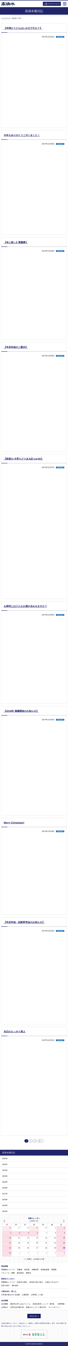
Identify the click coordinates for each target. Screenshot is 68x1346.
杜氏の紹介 (5, 1285)
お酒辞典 (25, 1295)
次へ (40, 1141)
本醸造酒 (35, 1269)
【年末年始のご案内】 (16, 347)
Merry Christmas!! (14, 822)
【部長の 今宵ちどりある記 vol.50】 (23, 458)
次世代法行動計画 (17, 1307)
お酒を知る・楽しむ (8, 1291)
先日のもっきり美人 (14, 1031)
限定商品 (20, 1273)
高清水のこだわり (8, 1279)
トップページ (5, 18)
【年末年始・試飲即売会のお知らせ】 (24, 922)
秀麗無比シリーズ (8, 1269)
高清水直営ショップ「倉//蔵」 (44, 1304)
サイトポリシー (54, 1307)
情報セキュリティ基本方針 (36, 1307)
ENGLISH (33, 1316)
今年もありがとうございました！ (22, 135)
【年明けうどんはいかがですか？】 (23, 28)
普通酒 (53, 1269)
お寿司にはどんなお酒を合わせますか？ (25, 606)
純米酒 (26, 1269)
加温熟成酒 (45, 1269)
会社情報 (4, 1300)
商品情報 (4, 1266)
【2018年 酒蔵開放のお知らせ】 (21, 711)
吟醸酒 (19, 1269)
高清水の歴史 (22, 1282)
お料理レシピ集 (37, 1295)
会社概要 (4, 1304)
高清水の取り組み (36, 1282)
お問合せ (4, 1307)
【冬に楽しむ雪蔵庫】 (16, 242)
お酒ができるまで (52, 1282)
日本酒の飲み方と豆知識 (10, 1295)
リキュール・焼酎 (8, 1273)
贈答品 (28, 1273)
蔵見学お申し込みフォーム (20, 1304)
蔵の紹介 (15, 1285)
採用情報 (61, 1304)
